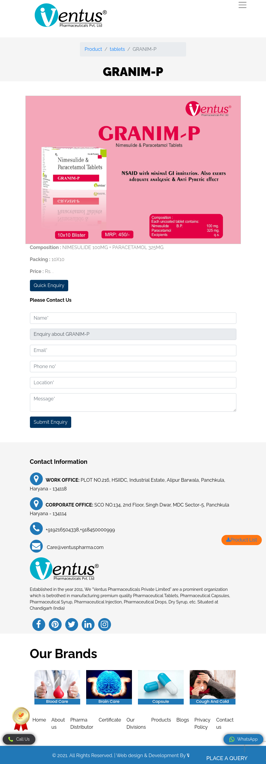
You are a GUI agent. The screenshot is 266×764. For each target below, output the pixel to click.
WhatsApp (243, 739)
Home (39, 720)
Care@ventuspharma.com (75, 547)
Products (161, 720)
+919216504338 (62, 530)
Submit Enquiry (51, 422)
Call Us (19, 739)
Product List (241, 540)
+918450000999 (97, 530)
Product (93, 49)
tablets (117, 49)
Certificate (110, 720)
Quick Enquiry (49, 285)
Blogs (183, 720)
